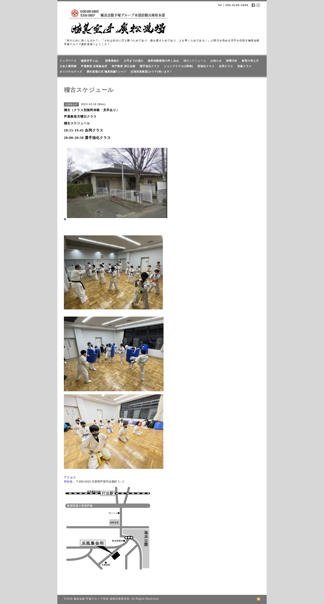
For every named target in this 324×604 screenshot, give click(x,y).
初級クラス (244, 66)
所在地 (68, 481)
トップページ (68, 60)
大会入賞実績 (68, 66)
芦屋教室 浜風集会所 (94, 66)
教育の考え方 (250, 60)
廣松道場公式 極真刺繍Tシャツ (106, 71)
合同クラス (226, 66)
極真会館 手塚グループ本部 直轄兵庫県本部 (102, 598)
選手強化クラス (150, 66)
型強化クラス (206, 66)
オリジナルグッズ (71, 71)
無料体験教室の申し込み (163, 60)
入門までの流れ (133, 60)
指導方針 (231, 60)
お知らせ (216, 60)
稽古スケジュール (194, 60)
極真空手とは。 (91, 60)
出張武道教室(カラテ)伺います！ (151, 71)
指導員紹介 (112, 60)
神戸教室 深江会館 (123, 66)
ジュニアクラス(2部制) (178, 66)
